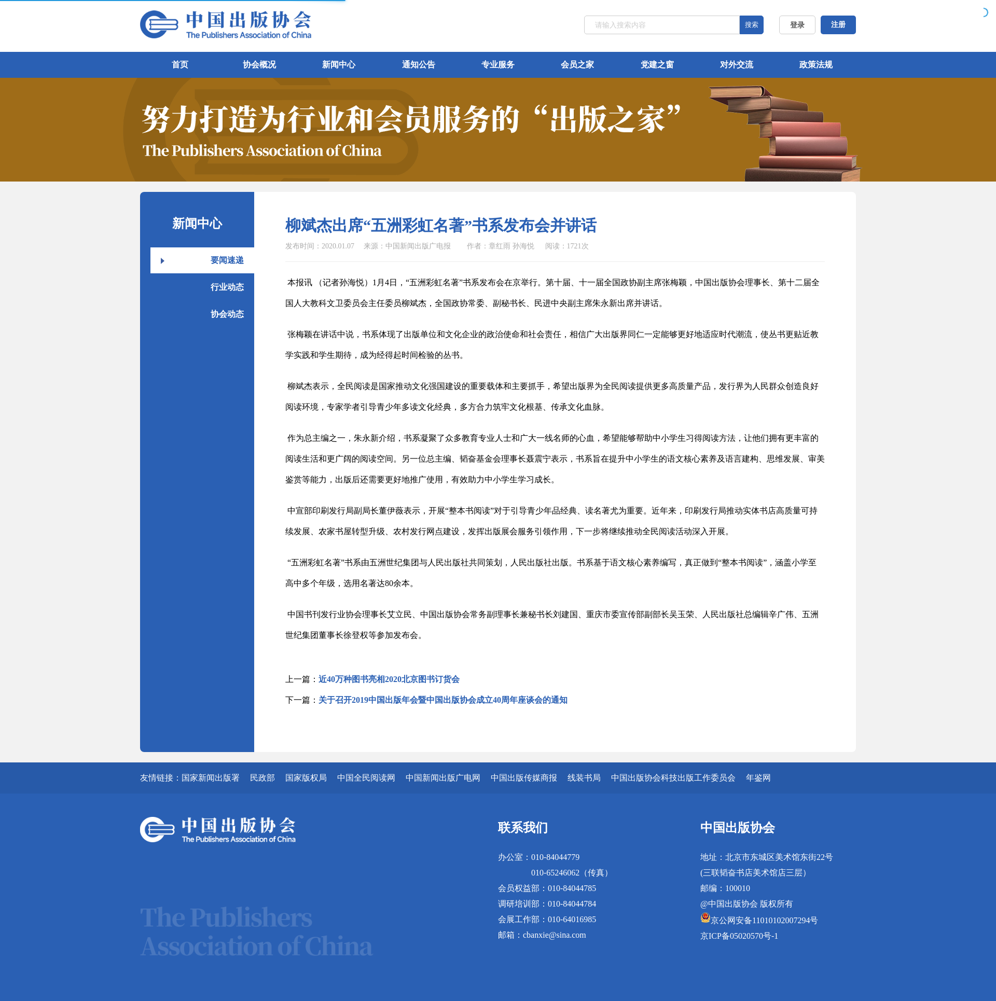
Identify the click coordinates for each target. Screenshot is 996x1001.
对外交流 (736, 64)
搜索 (751, 25)
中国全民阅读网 (366, 777)
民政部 (262, 777)
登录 (797, 25)
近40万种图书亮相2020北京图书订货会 (389, 679)
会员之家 (577, 64)
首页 (180, 64)
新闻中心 (338, 64)
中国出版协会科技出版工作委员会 (673, 777)
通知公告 (418, 64)
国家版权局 (306, 777)
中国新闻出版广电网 (443, 777)
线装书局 (584, 777)
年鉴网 (758, 777)
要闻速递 (227, 260)
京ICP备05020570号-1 (739, 936)
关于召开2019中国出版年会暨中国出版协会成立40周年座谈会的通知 (443, 700)
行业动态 (227, 287)
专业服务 (498, 64)
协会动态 (227, 314)
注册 (838, 25)
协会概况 (259, 64)
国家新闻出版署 (211, 777)
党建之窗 (657, 64)
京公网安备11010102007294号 (764, 920)
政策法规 (816, 64)
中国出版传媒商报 (524, 777)
